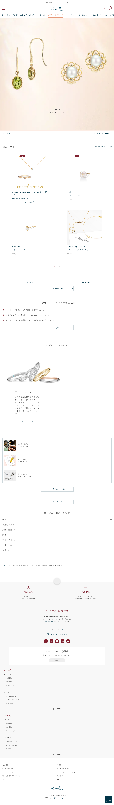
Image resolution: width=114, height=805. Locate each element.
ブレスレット (84, 15)
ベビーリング (71, 15)
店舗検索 (29, 282)
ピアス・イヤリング (55, 15)
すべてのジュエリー (12, 696)
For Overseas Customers (57, 634)
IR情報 (59, 765)
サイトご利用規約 (63, 768)
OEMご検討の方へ (8, 768)
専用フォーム (49, 621)
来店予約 (85, 591)
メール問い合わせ (59, 610)
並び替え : (97, 133)
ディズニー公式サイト (61, 798)
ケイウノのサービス (57, 489)
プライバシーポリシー (9, 772)
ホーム (4, 565)
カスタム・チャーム (99, 15)
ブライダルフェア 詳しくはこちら (56, 2)
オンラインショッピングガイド (67, 772)
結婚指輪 (9, 723)
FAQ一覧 (57, 328)
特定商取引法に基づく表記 (11, 776)
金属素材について (101, 146)
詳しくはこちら (28, 421)
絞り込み (9, 133)
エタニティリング (27, 15)
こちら (63, 629)
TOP (57, 581)
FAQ (58, 779)
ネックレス (40, 15)
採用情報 (60, 776)
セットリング (10, 685)
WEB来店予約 (84, 282)
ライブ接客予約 (57, 288)
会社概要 (5, 765)
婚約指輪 (9, 727)
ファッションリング (10, 15)
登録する (57, 660)
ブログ (4, 779)
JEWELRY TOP (57, 502)
